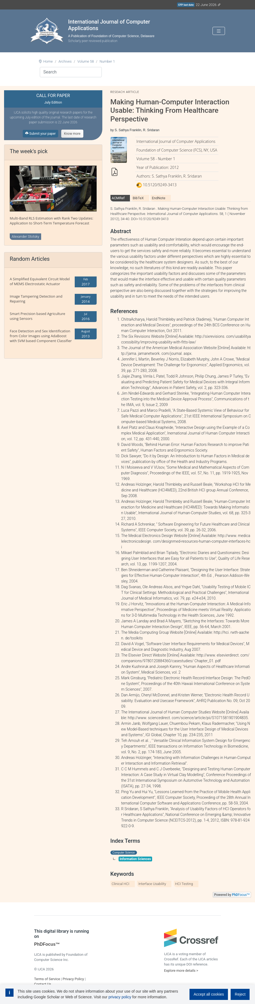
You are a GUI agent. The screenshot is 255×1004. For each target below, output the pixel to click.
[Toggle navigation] (218, 31)
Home (48, 61)
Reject (240, 994)
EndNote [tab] (158, 198)
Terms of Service (47, 979)
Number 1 (107, 61)
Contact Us (42, 984)
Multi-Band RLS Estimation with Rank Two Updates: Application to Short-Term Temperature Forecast (51, 221)
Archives (65, 61)
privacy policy (120, 997)
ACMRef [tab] (118, 198)
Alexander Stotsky (25, 236)
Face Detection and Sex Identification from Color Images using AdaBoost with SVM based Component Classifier (41, 336)
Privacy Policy (73, 979)
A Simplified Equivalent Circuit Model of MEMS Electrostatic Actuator (40, 281)
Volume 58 (85, 61)
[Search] (71, 72)
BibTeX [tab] (138, 198)
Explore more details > (181, 970)
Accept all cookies (209, 994)
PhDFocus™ (47, 944)
